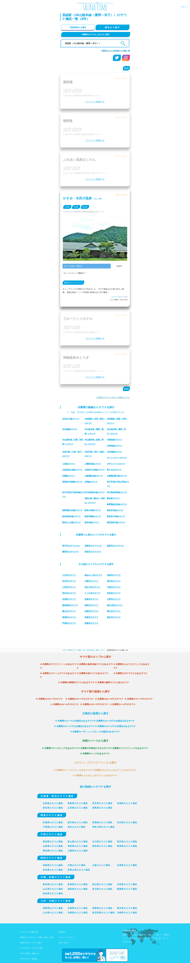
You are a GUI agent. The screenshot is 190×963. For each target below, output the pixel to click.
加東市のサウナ (92, 617)
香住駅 (85, 207)
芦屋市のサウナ (69, 623)
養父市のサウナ (114, 611)
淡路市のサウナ (114, 575)
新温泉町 (77, 91)
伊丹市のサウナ (69, 581)
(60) (71, 545)
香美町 (76, 168)
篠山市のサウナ (69, 611)
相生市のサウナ (114, 617)
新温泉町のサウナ (70, 605)
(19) (94, 545)
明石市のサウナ (69, 593)
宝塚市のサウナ (92, 599)
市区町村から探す (78, 27)
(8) (93, 551)
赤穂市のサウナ (92, 611)
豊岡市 (76, 327)
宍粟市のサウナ (92, 581)
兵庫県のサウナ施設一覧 (76, 650)
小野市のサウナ (114, 599)
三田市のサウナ (69, 587)
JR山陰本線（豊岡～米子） (95, 650)
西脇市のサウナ (92, 623)
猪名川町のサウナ (115, 605)
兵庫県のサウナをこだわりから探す (96, 34)
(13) (116, 545)
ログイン (184, 7)
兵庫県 (67, 91)
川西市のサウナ (114, 587)
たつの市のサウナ (93, 593)
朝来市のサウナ (92, 605)
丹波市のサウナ (114, 593)
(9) (71, 551)
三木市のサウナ (69, 575)
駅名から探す (112, 27)
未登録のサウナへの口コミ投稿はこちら (113, 397)
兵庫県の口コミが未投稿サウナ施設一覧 (115, 51)
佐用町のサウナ (69, 599)
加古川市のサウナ (93, 587)
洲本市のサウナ (114, 581)
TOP (63, 650)
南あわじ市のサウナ (94, 575)
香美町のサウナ (69, 617)
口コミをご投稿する (95, 101)
